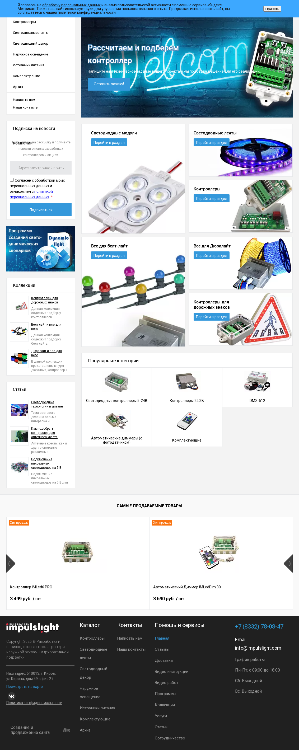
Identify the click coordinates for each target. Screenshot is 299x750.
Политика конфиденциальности (34, 703)
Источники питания (28, 65)
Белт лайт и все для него (46, 327)
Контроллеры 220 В (187, 401)
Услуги (161, 716)
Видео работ (166, 682)
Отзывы (162, 649)
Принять (272, 9)
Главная (162, 638)
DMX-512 (257, 401)
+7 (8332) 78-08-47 (259, 626)
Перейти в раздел (109, 142)
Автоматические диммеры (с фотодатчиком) (116, 440)
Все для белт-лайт (109, 246)
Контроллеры (24, 22)
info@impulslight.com (258, 648)
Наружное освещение (30, 54)
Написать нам (24, 100)
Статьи (19, 389)
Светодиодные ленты (31, 33)
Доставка (164, 660)
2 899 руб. (216, 599)
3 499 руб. (25, 599)
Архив (18, 87)
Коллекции (24, 285)
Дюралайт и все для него (46, 353)
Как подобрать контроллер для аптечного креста (44, 433)
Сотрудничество (170, 738)
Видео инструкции (171, 671)
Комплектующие (26, 76)
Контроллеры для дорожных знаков (44, 300)
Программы (165, 693)
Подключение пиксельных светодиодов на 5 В (46, 463)
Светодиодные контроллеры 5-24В (116, 401)
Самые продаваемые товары (149, 506)
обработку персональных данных (71, 5)
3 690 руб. (120, 599)
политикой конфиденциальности (87, 12)
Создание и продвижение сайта (40, 730)
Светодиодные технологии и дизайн (47, 404)
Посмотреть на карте (24, 687)
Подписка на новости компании (34, 131)
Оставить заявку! (109, 84)
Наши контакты (26, 107)
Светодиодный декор (30, 43)
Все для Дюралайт (212, 246)
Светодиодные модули (114, 133)
